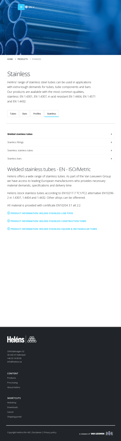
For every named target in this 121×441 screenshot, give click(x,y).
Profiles (37, 113)
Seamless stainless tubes (20, 150)
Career (10, 412)
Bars (24, 113)
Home (10, 59)
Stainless (51, 113)
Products (23, 59)
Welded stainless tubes (19, 134)
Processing (12, 382)
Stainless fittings (15, 142)
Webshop (11, 402)
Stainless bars (14, 158)
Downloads (12, 407)
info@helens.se (14, 361)
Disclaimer (37, 432)
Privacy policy (50, 432)
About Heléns (13, 387)
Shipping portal (14, 416)
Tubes (13, 113)
